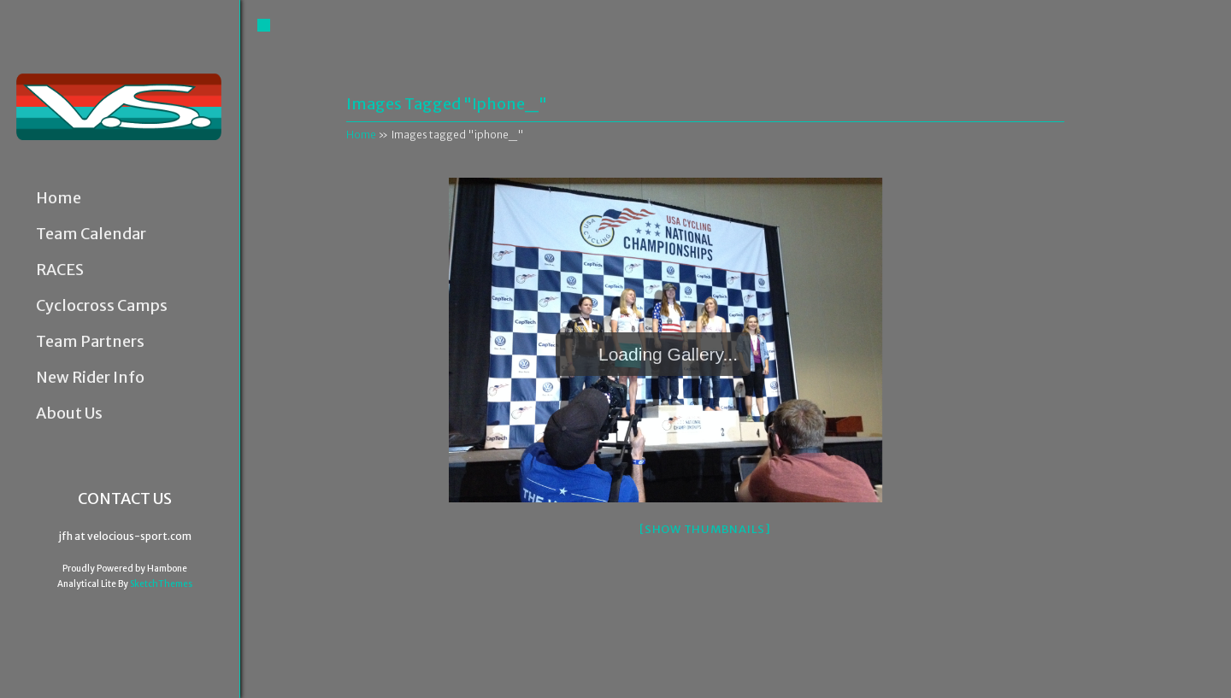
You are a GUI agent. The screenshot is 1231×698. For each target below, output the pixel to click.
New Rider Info (90, 377)
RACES (60, 270)
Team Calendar (91, 234)
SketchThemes (161, 583)
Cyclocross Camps (102, 305)
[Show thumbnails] (705, 529)
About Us (69, 413)
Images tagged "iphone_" (446, 104)
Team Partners (90, 341)
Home (58, 198)
